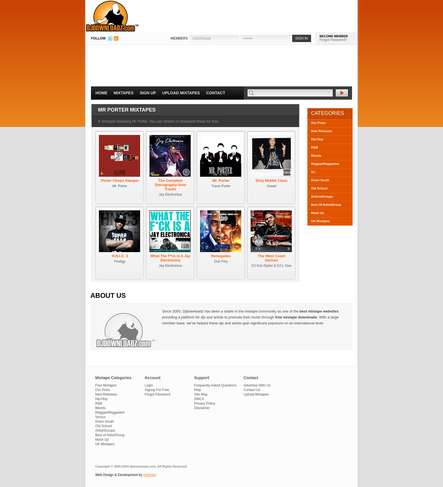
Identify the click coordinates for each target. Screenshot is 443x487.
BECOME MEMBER (334, 36)
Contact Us (252, 390)
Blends (316, 155)
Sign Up (148, 93)
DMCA (199, 399)
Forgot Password (157, 394)
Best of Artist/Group (110, 435)
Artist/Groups (105, 431)
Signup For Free (157, 390)
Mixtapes (124, 93)
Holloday (150, 475)
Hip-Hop (317, 139)
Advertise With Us (257, 385)
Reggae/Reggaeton (325, 163)
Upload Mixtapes (181, 93)
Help (197, 390)
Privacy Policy (204, 403)
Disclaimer (202, 408)
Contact (215, 93)
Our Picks (318, 123)
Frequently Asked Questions (215, 385)
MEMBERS (179, 38)
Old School (319, 188)
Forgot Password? (333, 40)
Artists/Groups (322, 196)
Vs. (313, 172)
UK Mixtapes (320, 221)
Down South (320, 180)
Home (101, 93)
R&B (314, 147)
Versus (100, 417)
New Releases (321, 131)
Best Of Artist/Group (326, 204)
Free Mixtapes (106, 385)
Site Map (200, 394)
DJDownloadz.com (112, 16)
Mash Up (317, 213)
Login (149, 385)
